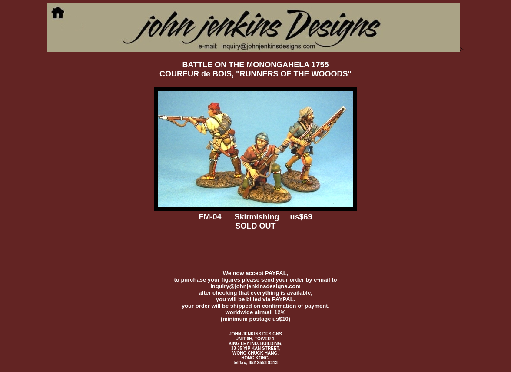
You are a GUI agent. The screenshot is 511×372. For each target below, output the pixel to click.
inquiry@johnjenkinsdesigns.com (255, 286)
